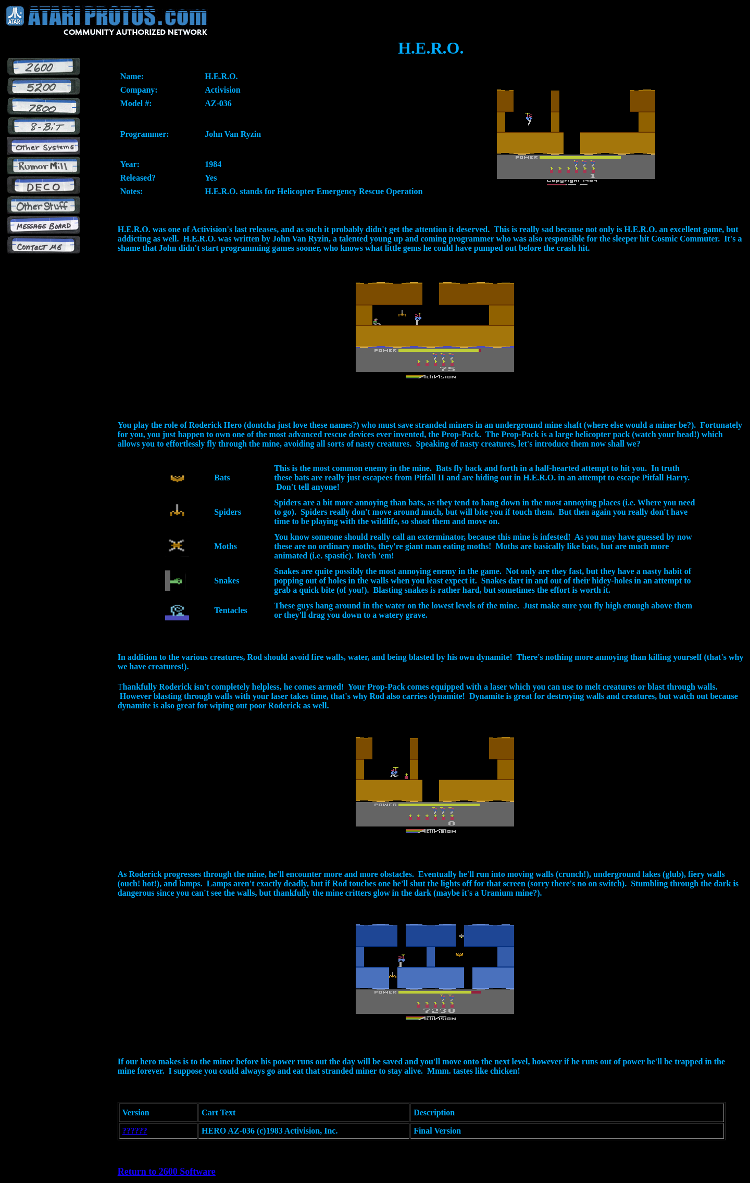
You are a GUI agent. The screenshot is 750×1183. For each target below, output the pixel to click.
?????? (134, 1130)
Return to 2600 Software (167, 1171)
